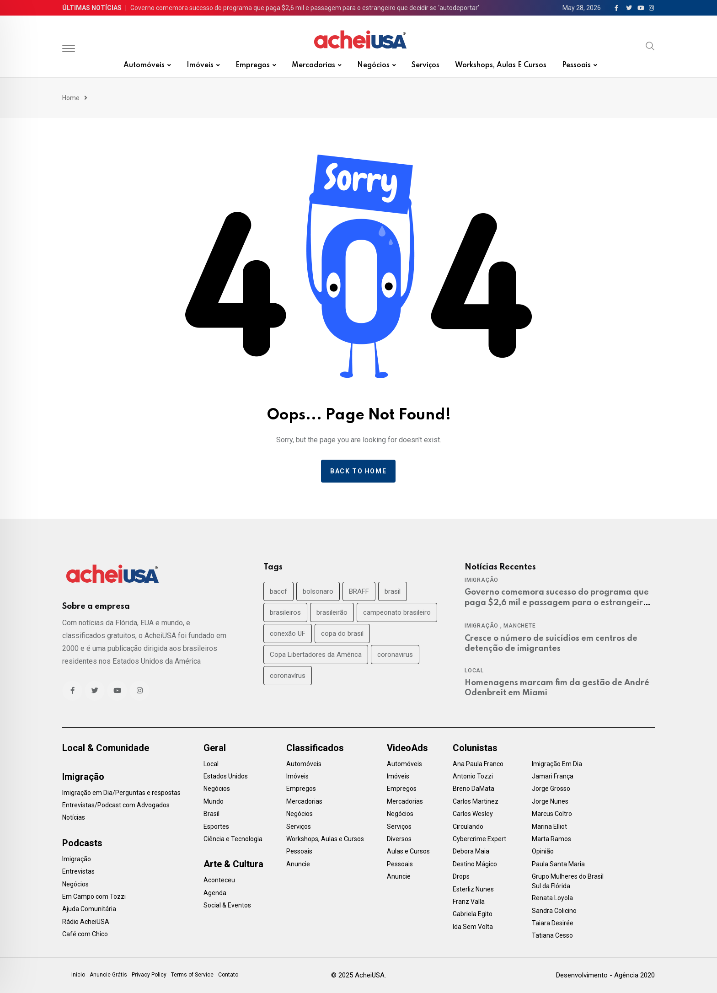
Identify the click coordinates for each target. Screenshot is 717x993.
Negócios (373, 65)
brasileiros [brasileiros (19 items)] (285, 612)
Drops (461, 876)
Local (474, 670)
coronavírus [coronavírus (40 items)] (287, 675)
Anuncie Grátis (108, 975)
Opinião (543, 851)
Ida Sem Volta (473, 926)
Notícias (73, 817)
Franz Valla (469, 901)
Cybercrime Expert (479, 839)
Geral (214, 747)
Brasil (211, 813)
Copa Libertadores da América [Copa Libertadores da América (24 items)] (316, 654)
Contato (228, 975)
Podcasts (82, 842)
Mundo (213, 801)
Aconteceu (219, 880)
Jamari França (552, 776)
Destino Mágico (475, 864)
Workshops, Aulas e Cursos (500, 65)
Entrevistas (78, 871)
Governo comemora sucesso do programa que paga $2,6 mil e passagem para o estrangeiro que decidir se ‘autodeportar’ (304, 7)
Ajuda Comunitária (89, 908)
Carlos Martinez (475, 801)
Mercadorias (313, 65)
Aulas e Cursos (408, 851)
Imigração (481, 580)
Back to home (358, 471)
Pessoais (576, 65)
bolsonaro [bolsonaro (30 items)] (318, 591)
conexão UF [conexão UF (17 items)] (287, 633)
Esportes (216, 826)
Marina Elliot (549, 826)
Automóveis (144, 65)
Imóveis (200, 65)
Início (78, 975)
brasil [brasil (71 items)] (393, 591)
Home (71, 98)
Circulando (468, 826)
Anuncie (298, 864)
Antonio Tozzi (473, 776)
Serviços (425, 65)
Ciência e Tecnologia (232, 839)
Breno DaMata (473, 788)
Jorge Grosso (551, 788)
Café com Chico (85, 934)
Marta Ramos (551, 839)
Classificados (315, 747)
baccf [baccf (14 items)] (278, 591)
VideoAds (407, 747)
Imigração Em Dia (557, 764)
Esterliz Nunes (473, 889)
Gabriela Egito (472, 914)
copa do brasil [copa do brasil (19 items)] (342, 633)
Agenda (214, 892)
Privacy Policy (149, 975)
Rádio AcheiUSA (85, 921)
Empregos (252, 65)
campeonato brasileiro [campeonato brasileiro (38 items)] (397, 612)
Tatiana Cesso (552, 935)
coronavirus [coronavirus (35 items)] (395, 654)
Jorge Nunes (550, 801)
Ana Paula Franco (478, 764)
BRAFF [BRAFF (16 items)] (359, 591)
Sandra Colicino (554, 910)
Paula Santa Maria (558, 864)
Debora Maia (471, 851)
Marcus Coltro (552, 813)
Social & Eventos (227, 905)
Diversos (399, 839)
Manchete (519, 626)
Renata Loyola (552, 898)
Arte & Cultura (233, 864)
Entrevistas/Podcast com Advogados (116, 805)
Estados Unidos (225, 776)
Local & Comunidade (105, 747)
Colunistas (475, 747)
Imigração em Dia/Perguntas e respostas (121, 792)
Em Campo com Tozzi (94, 896)
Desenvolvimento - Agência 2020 (605, 975)
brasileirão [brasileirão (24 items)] (332, 612)
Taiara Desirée (552, 923)
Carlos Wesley (473, 813)
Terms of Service (192, 975)
